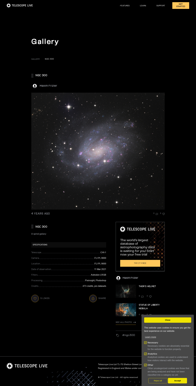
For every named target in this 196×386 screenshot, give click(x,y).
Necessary (153, 342)
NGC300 (130, 335)
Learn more (150, 337)
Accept (177, 381)
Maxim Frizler (48, 85)
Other (150, 365)
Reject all (158, 381)
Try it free (140, 263)
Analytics (152, 354)
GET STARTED (180, 5)
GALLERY (35, 59)
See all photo (126, 322)
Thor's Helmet (147, 286)
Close (167, 320)
